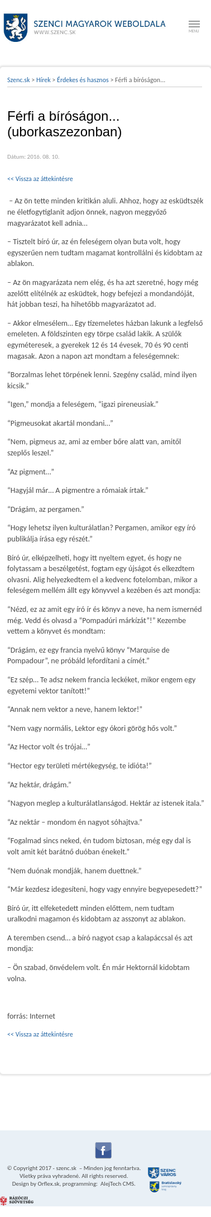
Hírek (43, 80)
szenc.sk (66, 1168)
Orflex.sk (48, 1183)
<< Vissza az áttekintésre (40, 179)
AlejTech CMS (117, 1183)
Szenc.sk (18, 80)
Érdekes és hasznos (83, 80)
